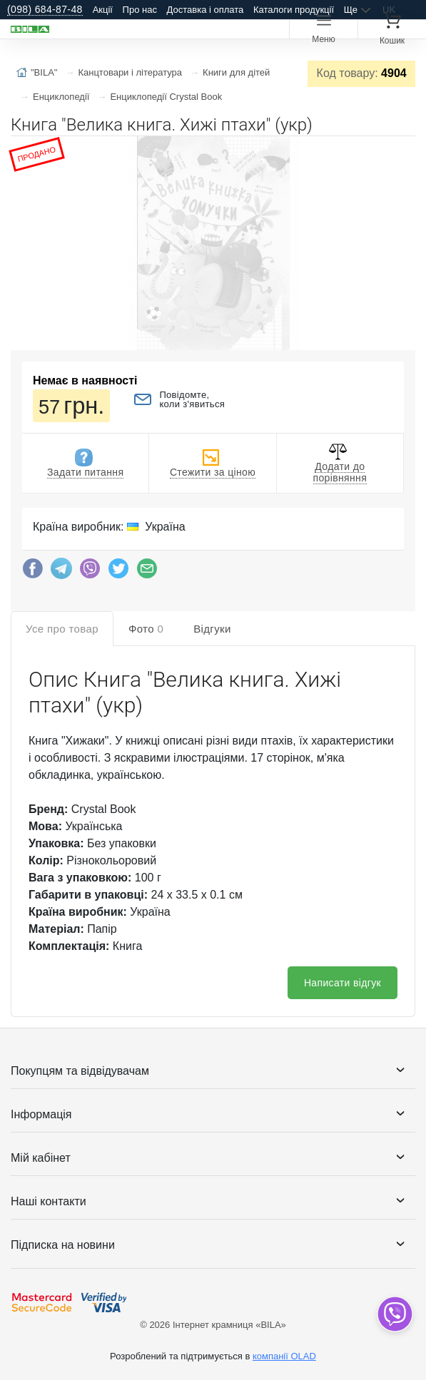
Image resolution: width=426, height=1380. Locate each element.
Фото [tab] (145, 629)
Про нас (140, 9)
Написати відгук (342, 982)
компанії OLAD (284, 1356)
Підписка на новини (63, 1245)
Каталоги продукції (293, 9)
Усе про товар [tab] (62, 629)
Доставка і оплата (205, 9)
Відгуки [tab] (212, 629)
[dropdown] (394, 1314)
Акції (103, 9)
